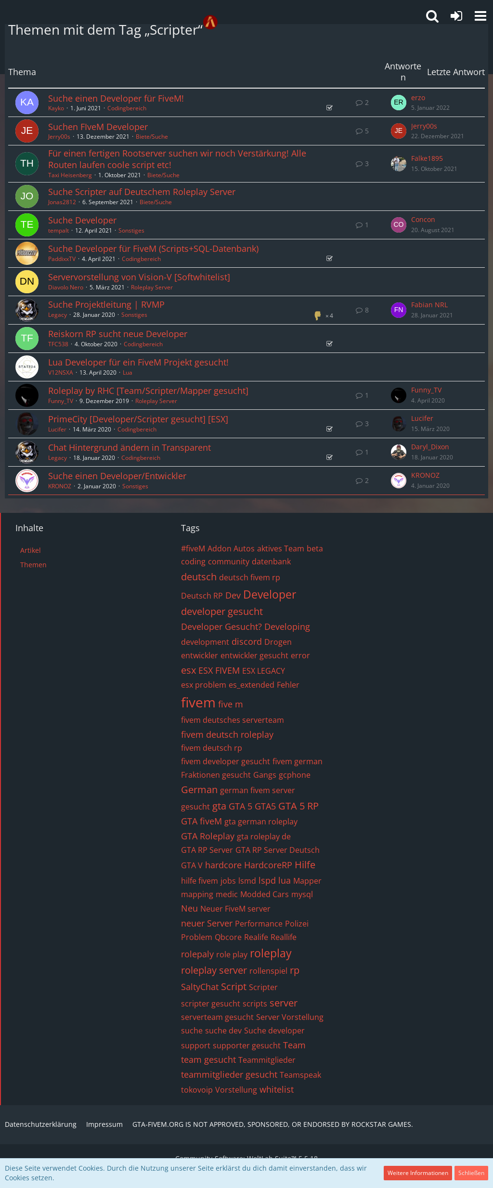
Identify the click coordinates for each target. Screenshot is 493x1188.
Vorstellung (236, 1089)
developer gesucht (222, 611)
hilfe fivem (199, 880)
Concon (423, 219)
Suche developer (274, 1030)
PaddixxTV (62, 259)
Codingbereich (126, 108)
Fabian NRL (429, 304)
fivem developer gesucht (225, 761)
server (284, 1002)
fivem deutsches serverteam (232, 720)
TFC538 (58, 344)
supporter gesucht (247, 1045)
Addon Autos (231, 548)
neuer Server (207, 923)
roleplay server (214, 970)
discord (247, 641)
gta (219, 805)
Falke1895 (427, 158)
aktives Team (280, 548)
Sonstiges (131, 230)
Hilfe (305, 864)
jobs (228, 880)
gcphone (295, 775)
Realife (256, 937)
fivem (198, 702)
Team (294, 1045)
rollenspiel (268, 971)
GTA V (192, 865)
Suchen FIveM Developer (98, 126)
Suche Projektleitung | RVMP (106, 304)
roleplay (271, 953)
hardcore (223, 865)
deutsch (199, 576)
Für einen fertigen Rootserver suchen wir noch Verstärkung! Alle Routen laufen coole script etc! (177, 158)
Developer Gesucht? (221, 626)
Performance (259, 923)
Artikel (30, 550)
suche (192, 1030)
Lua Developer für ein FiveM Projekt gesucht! (138, 362)
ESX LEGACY (263, 671)
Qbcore (228, 937)
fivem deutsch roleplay (227, 734)
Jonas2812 (62, 202)
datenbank (271, 561)
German (199, 789)
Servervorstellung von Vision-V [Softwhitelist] (139, 277)
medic (227, 894)
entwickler (199, 655)
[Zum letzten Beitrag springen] (398, 102)
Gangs (264, 775)
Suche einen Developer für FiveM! (116, 98)
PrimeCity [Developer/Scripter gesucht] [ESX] (138, 419)
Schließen (471, 1173)
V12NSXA (60, 372)
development (205, 642)
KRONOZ (59, 486)
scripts (255, 1003)
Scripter (263, 987)
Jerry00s (59, 136)
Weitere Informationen (418, 1173)
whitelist (276, 1089)
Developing (287, 626)
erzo (418, 97)
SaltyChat (200, 986)
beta (315, 548)
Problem (196, 937)
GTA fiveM (201, 821)
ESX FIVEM (219, 670)
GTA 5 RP (298, 805)
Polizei (297, 923)
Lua (127, 372)
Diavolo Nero (65, 287)
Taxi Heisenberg (70, 175)
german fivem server (257, 790)
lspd (267, 880)
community (228, 561)
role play (231, 954)
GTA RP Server (207, 850)
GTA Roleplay (207, 836)
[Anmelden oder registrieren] (456, 16)
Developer (269, 594)
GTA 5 (240, 806)
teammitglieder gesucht (229, 1074)
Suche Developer (82, 220)
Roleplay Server (152, 287)
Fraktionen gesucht (216, 775)
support (195, 1045)
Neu (189, 908)
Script (233, 986)
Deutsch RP (202, 595)
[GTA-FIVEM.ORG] (210, 22)
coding (193, 561)
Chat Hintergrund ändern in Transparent (129, 447)
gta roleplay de (264, 836)
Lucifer (57, 429)
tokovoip (197, 1089)
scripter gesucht (210, 1003)
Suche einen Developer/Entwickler (117, 476)
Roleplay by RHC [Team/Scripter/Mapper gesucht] (148, 390)
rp (294, 970)
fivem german (297, 761)
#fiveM (193, 548)
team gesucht (208, 1059)
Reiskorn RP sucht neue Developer (117, 333)
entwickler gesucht (254, 655)
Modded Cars (264, 894)
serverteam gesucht (217, 1017)
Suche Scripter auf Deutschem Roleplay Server (141, 191)
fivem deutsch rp (211, 748)
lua (284, 880)
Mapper (307, 880)
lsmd (247, 880)
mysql (302, 894)
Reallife (284, 937)
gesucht (195, 806)
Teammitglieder (267, 1060)
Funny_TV (60, 401)
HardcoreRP (268, 865)
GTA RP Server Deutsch (277, 850)
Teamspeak (300, 1075)
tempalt (58, 230)
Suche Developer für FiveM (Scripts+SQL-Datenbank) (153, 248)
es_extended (251, 684)
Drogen (278, 642)
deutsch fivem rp (249, 577)
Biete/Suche (152, 136)
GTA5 (265, 806)
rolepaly (197, 954)
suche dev (223, 1030)
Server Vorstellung (290, 1017)
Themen (33, 564)
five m (230, 704)
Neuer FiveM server (235, 908)
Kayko (56, 108)
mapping (197, 894)
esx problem (203, 684)
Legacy (57, 315)
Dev (233, 595)
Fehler (288, 684)
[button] (480, 16)
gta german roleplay (261, 821)
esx (188, 670)
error (300, 655)
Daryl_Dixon (430, 446)
